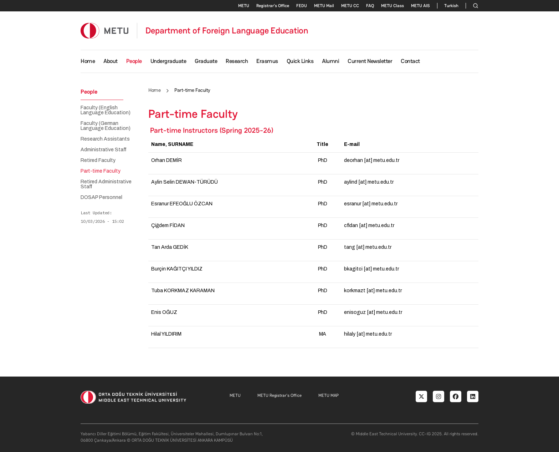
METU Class (392, 6)
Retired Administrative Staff (106, 184)
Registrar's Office (272, 6)
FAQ (370, 6)
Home (88, 61)
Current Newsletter (370, 61)
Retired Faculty (98, 160)
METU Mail (324, 6)
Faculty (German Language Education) (105, 126)
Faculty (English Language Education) (105, 110)
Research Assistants (105, 139)
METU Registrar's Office (279, 395)
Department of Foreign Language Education (226, 30)
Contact (410, 61)
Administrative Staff (104, 149)
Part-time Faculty (100, 171)
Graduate (206, 61)
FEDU (301, 6)
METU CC (350, 6)
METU (243, 6)
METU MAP (328, 395)
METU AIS (420, 6)
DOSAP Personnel (101, 197)
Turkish (451, 6)
